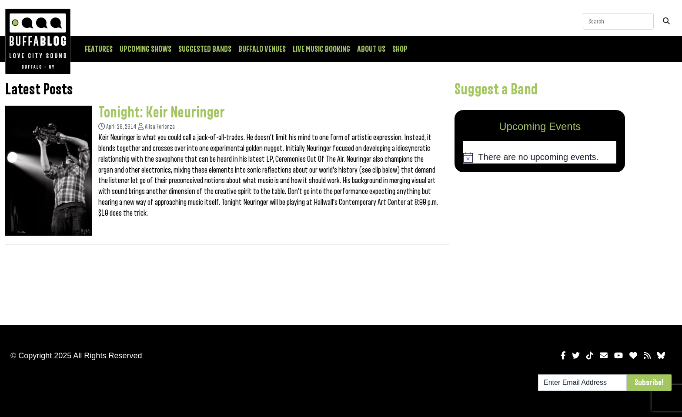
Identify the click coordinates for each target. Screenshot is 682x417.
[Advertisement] (540, 247)
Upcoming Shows (145, 49)
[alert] (539, 157)
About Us (371, 49)
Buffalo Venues (262, 49)
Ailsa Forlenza (160, 126)
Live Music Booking (321, 49)
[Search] (618, 21)
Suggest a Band (496, 89)
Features (99, 49)
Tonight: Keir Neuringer (161, 112)
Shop (400, 49)
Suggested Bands (204, 49)
